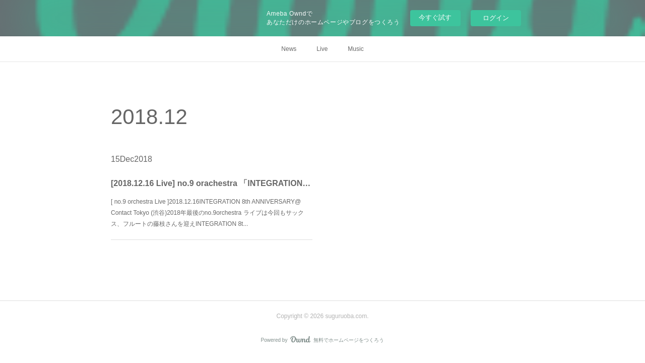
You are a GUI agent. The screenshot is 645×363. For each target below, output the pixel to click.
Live (322, 48)
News (288, 48)
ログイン (496, 18)
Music (355, 48)
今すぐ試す (435, 17)
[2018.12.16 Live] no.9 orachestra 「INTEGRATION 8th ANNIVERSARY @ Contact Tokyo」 (211, 183)
